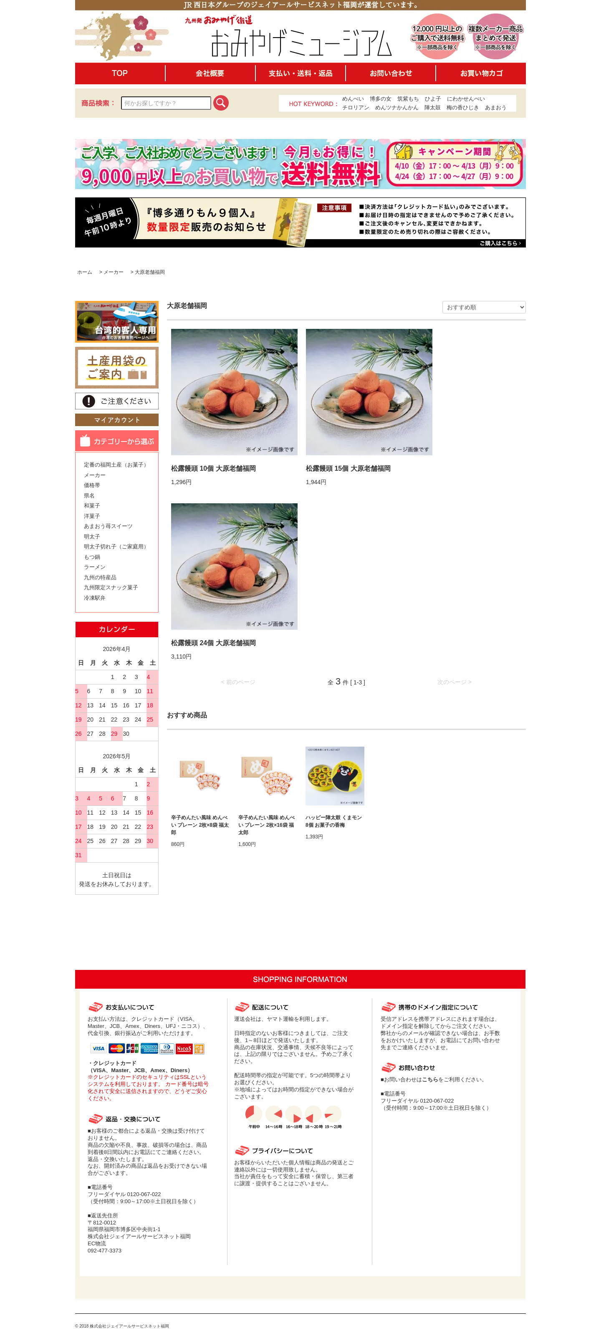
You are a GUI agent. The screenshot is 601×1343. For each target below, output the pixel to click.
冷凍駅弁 (95, 598)
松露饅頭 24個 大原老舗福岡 (213, 642)
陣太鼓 (432, 107)
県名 (89, 495)
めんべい (353, 99)
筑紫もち (408, 99)
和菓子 (92, 505)
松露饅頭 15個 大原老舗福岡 (348, 468)
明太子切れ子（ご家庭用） (116, 546)
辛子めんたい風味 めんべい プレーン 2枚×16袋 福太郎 (266, 825)
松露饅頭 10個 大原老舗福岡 (213, 468)
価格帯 (92, 485)
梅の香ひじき (463, 107)
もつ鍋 (92, 557)
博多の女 (380, 99)
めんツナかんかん (397, 107)
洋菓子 (92, 516)
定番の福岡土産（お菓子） (116, 465)
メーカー (114, 272)
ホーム (84, 272)
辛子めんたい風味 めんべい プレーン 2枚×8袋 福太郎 (200, 825)
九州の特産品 (100, 577)
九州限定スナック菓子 (111, 587)
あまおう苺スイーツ (108, 526)
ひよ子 (433, 99)
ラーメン (95, 567)
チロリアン (355, 107)
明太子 (92, 536)
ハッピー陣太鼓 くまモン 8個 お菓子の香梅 (334, 821)
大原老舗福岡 (150, 272)
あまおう (496, 107)
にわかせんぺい (466, 99)
